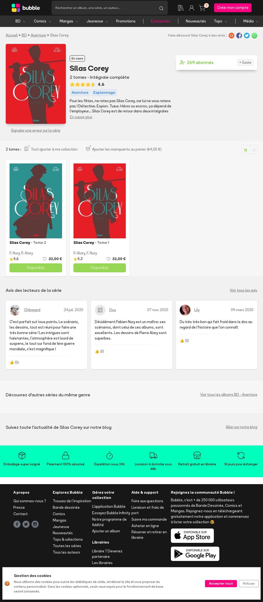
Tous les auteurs (66, 554)
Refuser (249, 583)
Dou (112, 312)
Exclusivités (160, 23)
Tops (220, 23)
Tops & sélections (68, 541)
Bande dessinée (66, 509)
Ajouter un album (106, 533)
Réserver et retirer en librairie (149, 537)
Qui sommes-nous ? (29, 503)
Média (251, 23)
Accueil (12, 37)
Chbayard (32, 312)
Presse (19, 509)
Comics (43, 23)
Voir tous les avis (243, 292)
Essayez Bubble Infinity (111, 515)
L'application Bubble (109, 508)
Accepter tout (221, 583)
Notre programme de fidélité (109, 524)
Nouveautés (196, 23)
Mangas (69, 23)
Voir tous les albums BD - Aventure (228, 397)
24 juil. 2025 (73, 312)
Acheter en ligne (145, 528)
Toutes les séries (67, 548)
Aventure (38, 37)
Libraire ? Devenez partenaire (107, 556)
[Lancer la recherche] (161, 9)
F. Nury (15, 255)
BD (21, 23)
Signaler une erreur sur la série (35, 132)
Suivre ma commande (149, 521)
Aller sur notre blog (241, 429)
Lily (197, 312)
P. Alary (27, 255)
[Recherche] (103, 9)
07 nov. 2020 (157, 312)
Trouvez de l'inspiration (72, 503)
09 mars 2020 (242, 312)
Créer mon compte (232, 8)
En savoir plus (81, 119)
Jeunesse (97, 23)
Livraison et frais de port (148, 512)
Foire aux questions (147, 503)
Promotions (126, 23)
